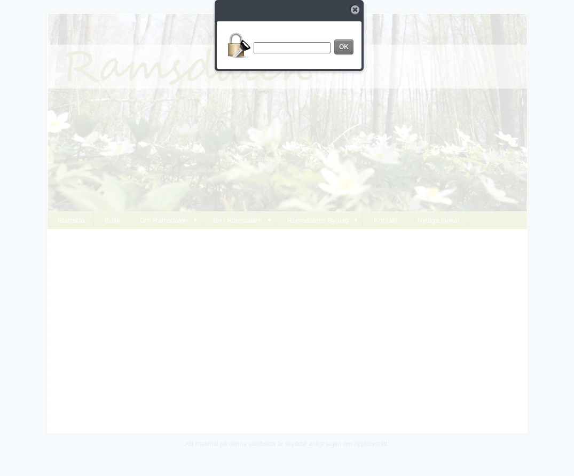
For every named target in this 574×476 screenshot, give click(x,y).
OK (344, 47)
